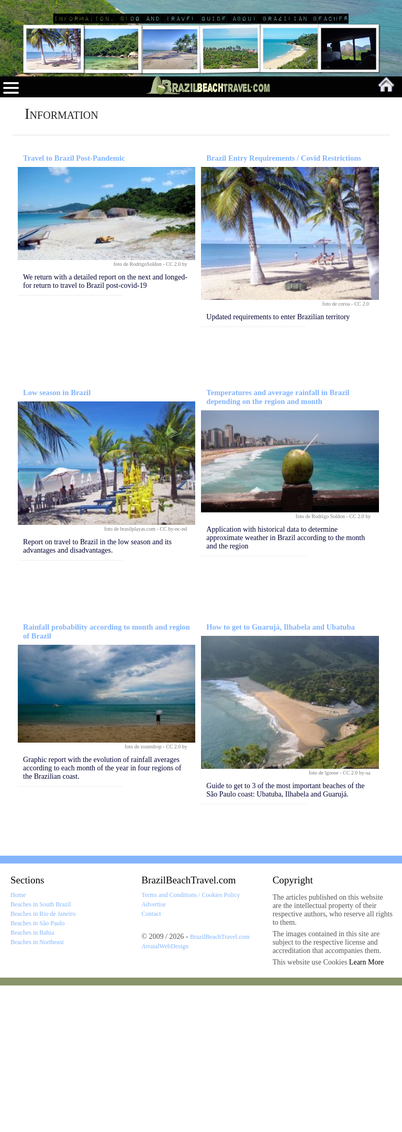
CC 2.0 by (177, 410)
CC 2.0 (363, 450)
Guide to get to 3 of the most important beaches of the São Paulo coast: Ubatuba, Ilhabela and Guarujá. (285, 936)
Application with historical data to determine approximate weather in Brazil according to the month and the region (285, 684)
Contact (151, 1060)
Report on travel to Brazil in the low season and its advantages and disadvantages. (97, 693)
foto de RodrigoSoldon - (140, 410)
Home (18, 1041)
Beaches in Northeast (37, 1088)
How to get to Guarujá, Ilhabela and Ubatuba (280, 773)
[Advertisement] (201, 216)
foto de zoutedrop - (145, 893)
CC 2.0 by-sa (357, 919)
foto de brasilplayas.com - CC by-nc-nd (146, 675)
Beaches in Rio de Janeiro (43, 1060)
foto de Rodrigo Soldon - (323, 663)
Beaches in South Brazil (40, 1051)
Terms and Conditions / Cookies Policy (190, 1041)
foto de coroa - (338, 450)
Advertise (153, 1051)
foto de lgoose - (326, 919)
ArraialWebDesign (164, 1092)
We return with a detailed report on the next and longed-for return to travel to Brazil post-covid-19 (105, 428)
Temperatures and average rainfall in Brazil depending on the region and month (277, 543)
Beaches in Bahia (32, 1079)
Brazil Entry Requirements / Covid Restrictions (283, 304)
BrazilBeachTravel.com (188, 1026)
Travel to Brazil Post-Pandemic (74, 304)
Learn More (366, 1109)
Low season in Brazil (57, 539)
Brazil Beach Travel (70, 12)
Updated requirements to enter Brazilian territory (278, 463)
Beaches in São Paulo (37, 1069)
